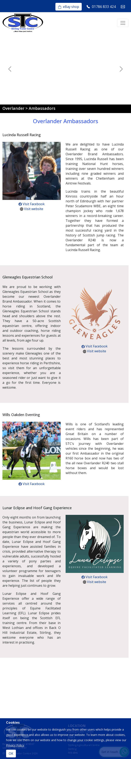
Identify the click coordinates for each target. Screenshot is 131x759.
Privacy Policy (15, 745)
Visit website (31, 209)
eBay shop (68, 6)
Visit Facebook (32, 204)
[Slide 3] (38, 99)
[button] (10, 69)
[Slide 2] (31, 99)
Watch (29, 82)
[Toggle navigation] (123, 23)
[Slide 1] (23, 99)
